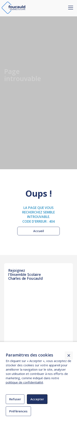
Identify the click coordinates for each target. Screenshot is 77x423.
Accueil (38, 231)
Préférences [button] (18, 411)
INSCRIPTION (21, 296)
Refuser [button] (15, 399)
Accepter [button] (37, 399)
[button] (70, 4)
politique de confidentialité (24, 382)
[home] (13, 8)
